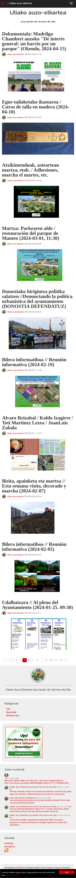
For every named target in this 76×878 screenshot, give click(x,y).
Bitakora (38, 868)
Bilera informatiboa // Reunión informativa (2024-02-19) (34, 362)
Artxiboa (8, 843)
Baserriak (11, 712)
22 (61, 660)
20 (51, 660)
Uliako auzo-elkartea (21, 3)
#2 (11, 789)
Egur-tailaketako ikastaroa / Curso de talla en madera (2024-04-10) (35, 106)
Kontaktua (9, 846)
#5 (11, 818)
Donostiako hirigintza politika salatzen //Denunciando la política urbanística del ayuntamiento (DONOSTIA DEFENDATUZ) (37, 299)
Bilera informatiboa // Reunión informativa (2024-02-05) (34, 546)
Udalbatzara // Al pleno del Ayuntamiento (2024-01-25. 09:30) (37, 605)
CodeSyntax (21, 868)
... (41, 660)
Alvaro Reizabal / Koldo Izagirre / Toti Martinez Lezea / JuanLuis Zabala (37, 422)
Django (58, 868)
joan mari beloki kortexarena (23, 797)
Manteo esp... (13, 715)
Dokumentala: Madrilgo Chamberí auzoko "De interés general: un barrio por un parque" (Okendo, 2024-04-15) (34, 41)
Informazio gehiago (12, 875)
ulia (8, 708)
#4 (70, 807)
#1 (18, 778)
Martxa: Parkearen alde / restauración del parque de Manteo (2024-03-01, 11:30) (30, 233)
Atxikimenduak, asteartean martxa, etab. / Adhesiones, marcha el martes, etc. (30, 170)
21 (56, 660)
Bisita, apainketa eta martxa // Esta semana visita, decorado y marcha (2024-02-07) (34, 485)
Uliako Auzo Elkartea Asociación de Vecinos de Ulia (33, 786)
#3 (50, 798)
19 (46, 660)
